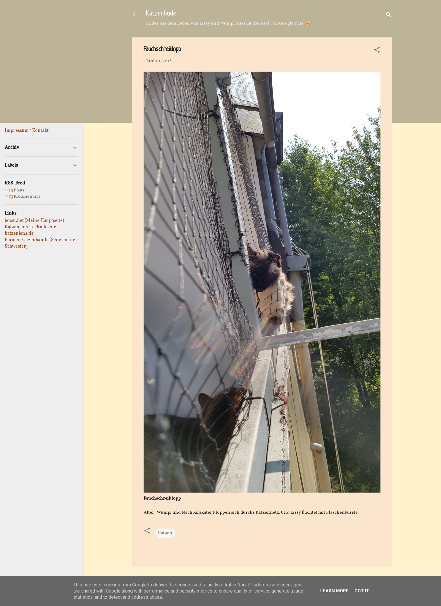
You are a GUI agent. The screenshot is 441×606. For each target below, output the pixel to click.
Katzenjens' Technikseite (30, 227)
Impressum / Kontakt (27, 130)
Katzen (165, 533)
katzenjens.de (19, 233)
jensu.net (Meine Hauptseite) (34, 220)
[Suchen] (388, 16)
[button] (376, 51)
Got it (361, 590)
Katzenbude (161, 14)
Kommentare (25, 197)
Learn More (334, 590)
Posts (17, 190)
